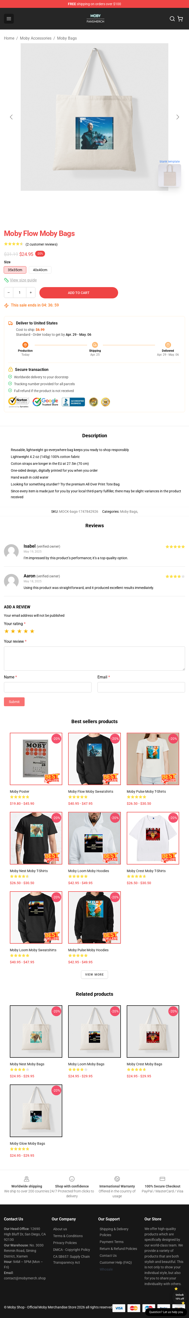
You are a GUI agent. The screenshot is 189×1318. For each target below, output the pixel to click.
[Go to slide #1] (82, 201)
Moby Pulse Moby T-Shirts (146, 791)
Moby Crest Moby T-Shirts (146, 871)
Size (7, 262)
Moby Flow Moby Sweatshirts (90, 791)
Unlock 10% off (179, 1296)
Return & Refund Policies (118, 1249)
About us (60, 1229)
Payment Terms (112, 1242)
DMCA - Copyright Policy (71, 1250)
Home (9, 38)
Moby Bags (67, 38)
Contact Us (108, 1256)
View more (94, 974)
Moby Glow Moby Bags (27, 1143)
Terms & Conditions (68, 1236)
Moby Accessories (35, 38)
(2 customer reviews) (42, 244)
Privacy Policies (65, 1243)
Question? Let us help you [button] (166, 1312)
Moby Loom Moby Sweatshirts (33, 950)
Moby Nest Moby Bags (27, 1064)
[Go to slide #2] (107, 201)
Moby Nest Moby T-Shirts (29, 871)
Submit (14, 702)
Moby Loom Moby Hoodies (88, 871)
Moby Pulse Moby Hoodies (88, 950)
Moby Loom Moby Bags (86, 1064)
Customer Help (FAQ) (116, 1262)
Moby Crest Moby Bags (144, 1064)
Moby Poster (19, 791)
